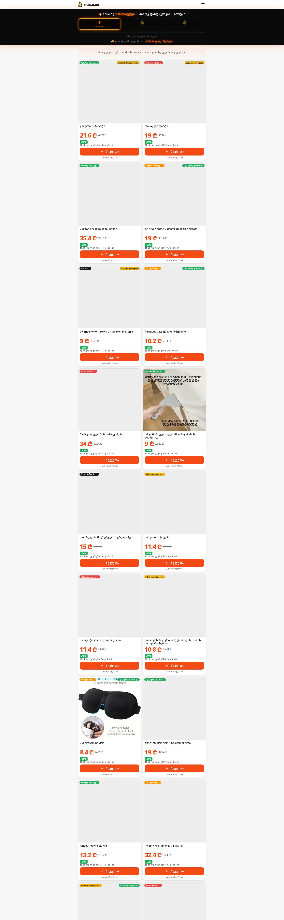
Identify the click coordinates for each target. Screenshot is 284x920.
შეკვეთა (109, 151)
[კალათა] (203, 4)
